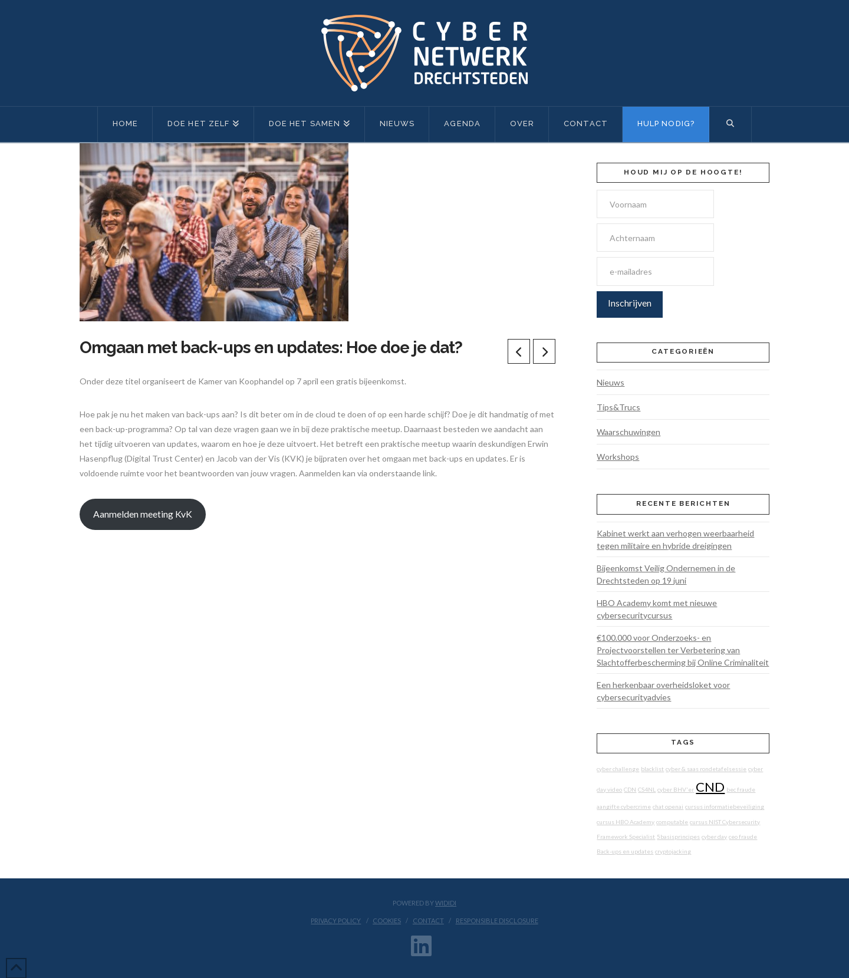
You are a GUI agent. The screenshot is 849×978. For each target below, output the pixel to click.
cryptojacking (673, 851)
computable (672, 821)
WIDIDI (445, 903)
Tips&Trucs (618, 407)
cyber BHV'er (675, 789)
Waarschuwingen (628, 432)
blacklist (652, 768)
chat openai (668, 806)
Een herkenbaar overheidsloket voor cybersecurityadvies (663, 691)
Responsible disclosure (497, 920)
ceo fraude (743, 836)
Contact (428, 920)
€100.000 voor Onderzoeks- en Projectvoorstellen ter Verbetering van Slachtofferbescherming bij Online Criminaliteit (683, 650)
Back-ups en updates (625, 851)
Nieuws (610, 382)
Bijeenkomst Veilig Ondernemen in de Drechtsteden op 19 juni (666, 574)
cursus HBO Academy (625, 821)
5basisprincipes (678, 836)
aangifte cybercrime (624, 806)
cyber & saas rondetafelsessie (706, 768)
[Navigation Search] (730, 124)
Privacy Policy (336, 920)
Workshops (618, 457)
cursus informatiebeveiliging (724, 806)
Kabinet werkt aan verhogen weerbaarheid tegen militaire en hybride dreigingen (675, 539)
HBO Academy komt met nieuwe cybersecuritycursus (657, 609)
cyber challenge (618, 768)
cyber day (714, 836)
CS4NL (647, 789)
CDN (630, 789)
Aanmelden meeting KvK (142, 513)
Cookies (387, 920)
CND (710, 787)
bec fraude (740, 789)
